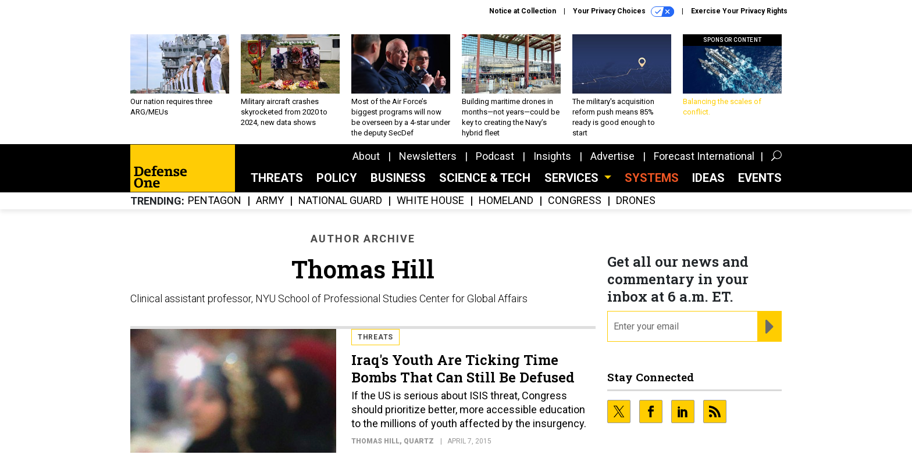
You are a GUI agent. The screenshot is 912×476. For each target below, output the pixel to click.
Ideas (708, 178)
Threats (277, 178)
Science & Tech (484, 178)
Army (270, 200)
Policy (336, 178)
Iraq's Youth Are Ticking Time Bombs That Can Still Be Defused (463, 368)
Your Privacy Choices (623, 11)
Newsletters (428, 156)
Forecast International (704, 156)
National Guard (340, 200)
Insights (552, 156)
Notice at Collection (522, 11)
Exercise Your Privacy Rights (739, 11)
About (366, 156)
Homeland (506, 200)
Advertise (612, 156)
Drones (636, 200)
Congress (574, 200)
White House (430, 200)
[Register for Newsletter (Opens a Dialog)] (769, 327)
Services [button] (572, 178)
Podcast (495, 156)
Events (760, 178)
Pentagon (214, 200)
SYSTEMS (652, 178)
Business (398, 178)
